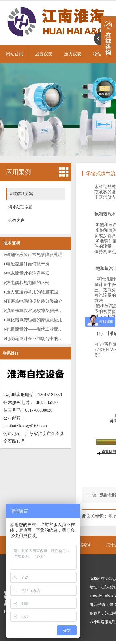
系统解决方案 (21, 193)
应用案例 (18, 171)
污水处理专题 (20, 207)
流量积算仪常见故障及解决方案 (36, 310)
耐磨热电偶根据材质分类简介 (34, 301)
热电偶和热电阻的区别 (27, 282)
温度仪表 (43, 54)
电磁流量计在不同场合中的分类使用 (40, 338)
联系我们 (10, 353)
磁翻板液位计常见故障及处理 (34, 254)
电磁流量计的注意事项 (27, 273)
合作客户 (16, 220)
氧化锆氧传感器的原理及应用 (34, 320)
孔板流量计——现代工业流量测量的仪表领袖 (49, 329)
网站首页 (14, 54)
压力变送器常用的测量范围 (32, 292)
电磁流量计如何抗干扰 (27, 264)
